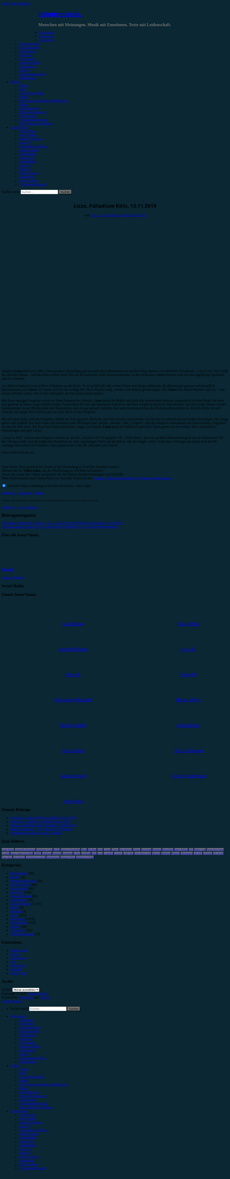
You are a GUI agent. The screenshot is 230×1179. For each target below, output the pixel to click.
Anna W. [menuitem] (24, 1126)
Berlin (56, 849)
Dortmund (146, 849)
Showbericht (27, 51)
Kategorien (45, 32)
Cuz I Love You (19, 507)
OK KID (197, 853)
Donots (136, 849)
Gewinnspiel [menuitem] (27, 1043)
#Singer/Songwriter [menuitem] (32, 1096)
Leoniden (108, 853)
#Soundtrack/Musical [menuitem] (33, 1103)
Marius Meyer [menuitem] (28, 1157)
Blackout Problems (70, 849)
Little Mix (128, 853)
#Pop (22, 89)
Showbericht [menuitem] (27, 1035)
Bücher (15, 877)
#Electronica (27, 116)
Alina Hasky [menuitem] (27, 1119)
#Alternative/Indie (31, 93)
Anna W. (24, 142)
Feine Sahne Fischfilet (21, 853)
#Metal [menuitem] (23, 1081)
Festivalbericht (29, 47)
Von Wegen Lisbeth (36, 857)
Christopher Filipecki (33, 146)
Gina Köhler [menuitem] (27, 1138)
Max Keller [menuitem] (26, 1160)
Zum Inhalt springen (15, 3)
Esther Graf (200, 849)
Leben (14, 907)
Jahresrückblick (29, 63)
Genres (15, 82)
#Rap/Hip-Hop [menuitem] (29, 1092)
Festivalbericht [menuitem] (29, 1031)
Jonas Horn (26, 158)
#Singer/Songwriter (32, 112)
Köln (94, 853)
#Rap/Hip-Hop (29, 108)
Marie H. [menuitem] (25, 1153)
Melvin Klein (28, 180)
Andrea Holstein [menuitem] (30, 1122)
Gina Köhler (27, 154)
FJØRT (37, 853)
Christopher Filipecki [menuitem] (33, 1130)
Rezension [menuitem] (26, 1020)
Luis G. (95, 215)
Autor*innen (18, 127)
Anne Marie (8, 849)
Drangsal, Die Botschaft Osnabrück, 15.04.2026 (42, 825)
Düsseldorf (167, 849)
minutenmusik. (60, 14)
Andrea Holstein (30, 139)
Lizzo (34, 507)
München (165, 853)
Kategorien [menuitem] (17, 1016)
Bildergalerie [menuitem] (27, 1062)
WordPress (26, 997)
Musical (156, 853)
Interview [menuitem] (25, 1039)
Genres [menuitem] (15, 1065)
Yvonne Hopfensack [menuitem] (32, 1168)
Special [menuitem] (23, 1054)
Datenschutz (18, 950)
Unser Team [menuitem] (27, 1115)
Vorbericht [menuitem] (26, 1024)
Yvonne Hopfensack (32, 184)
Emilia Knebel (28, 150)
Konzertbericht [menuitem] (29, 1027)
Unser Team (27, 131)
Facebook (8, 493)
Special (23, 70)
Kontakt (15, 969)
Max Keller (26, 177)
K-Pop (76, 853)
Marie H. (25, 169)
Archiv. (7, 989)
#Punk (23, 104)
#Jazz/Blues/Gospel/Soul (35, 123)
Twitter (38, 493)
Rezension (45, 36)
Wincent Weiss (67, 857)
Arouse (44, 997)
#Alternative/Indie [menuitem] (31, 1077)
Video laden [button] (83, 486)
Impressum (17, 958)
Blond (84, 849)
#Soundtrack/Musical (33, 120)
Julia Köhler (27, 161)
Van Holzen (19, 857)
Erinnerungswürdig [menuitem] (32, 1058)
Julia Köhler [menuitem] (27, 1145)
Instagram (24, 493)
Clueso (114, 849)
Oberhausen (187, 853)
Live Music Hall (142, 853)
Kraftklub (86, 853)
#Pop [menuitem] (22, 1073)
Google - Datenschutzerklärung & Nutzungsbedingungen (132, 478)
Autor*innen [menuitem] (18, 1111)
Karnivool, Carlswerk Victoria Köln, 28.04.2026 (43, 818)
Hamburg (46, 853)
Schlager (207, 853)
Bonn (100, 849)
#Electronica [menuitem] (27, 1100)
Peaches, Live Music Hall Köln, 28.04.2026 (39, 821)
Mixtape (15, 911)
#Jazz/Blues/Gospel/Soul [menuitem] (35, 1107)
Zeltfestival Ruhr (84, 857)
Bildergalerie (27, 78)
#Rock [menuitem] (23, 1069)
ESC (191, 849)
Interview (25, 55)
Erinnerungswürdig (32, 74)
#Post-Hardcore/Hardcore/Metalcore (43, 101)
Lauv (100, 853)
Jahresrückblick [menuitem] (29, 1046)
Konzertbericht (29, 44)
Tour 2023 (7, 857)
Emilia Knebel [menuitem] (28, 1134)
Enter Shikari (181, 849)
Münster (175, 853)
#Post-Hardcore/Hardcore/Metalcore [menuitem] (43, 1084)
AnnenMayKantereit (25, 849)
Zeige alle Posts (12, 577)
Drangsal (156, 849)
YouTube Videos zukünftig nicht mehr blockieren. (38, 486)
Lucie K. (24, 165)
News (14, 915)
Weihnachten (53, 857)
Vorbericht (45, 40)
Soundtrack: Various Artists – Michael (36, 833)
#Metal (23, 97)
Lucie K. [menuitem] (24, 1149)
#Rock (23, 85)
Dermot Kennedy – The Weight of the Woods (40, 829)
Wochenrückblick (22, 934)
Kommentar (27, 66)
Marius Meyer (28, 173)
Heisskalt (57, 853)
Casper (107, 849)
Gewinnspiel (27, 59)
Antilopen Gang (44, 849)
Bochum (92, 849)
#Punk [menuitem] (23, 1088)
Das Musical (125, 849)
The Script (218, 853)
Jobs (13, 962)
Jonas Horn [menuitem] (26, 1141)
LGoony (118, 853)
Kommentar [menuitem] (27, 1050)
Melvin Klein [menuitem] (28, 1164)
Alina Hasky (27, 135)
